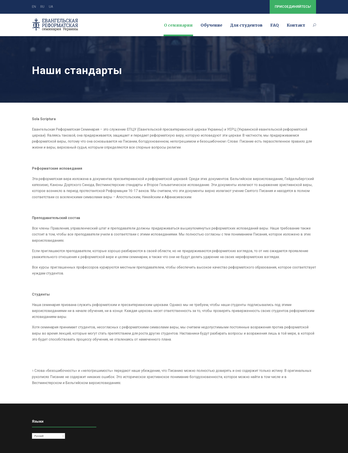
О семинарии (178, 25)
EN (34, 7)
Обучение (211, 25)
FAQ (274, 25)
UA (51, 7)
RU (42, 7)
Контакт (296, 25)
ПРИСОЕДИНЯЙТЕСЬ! (293, 7)
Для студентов (246, 25)
